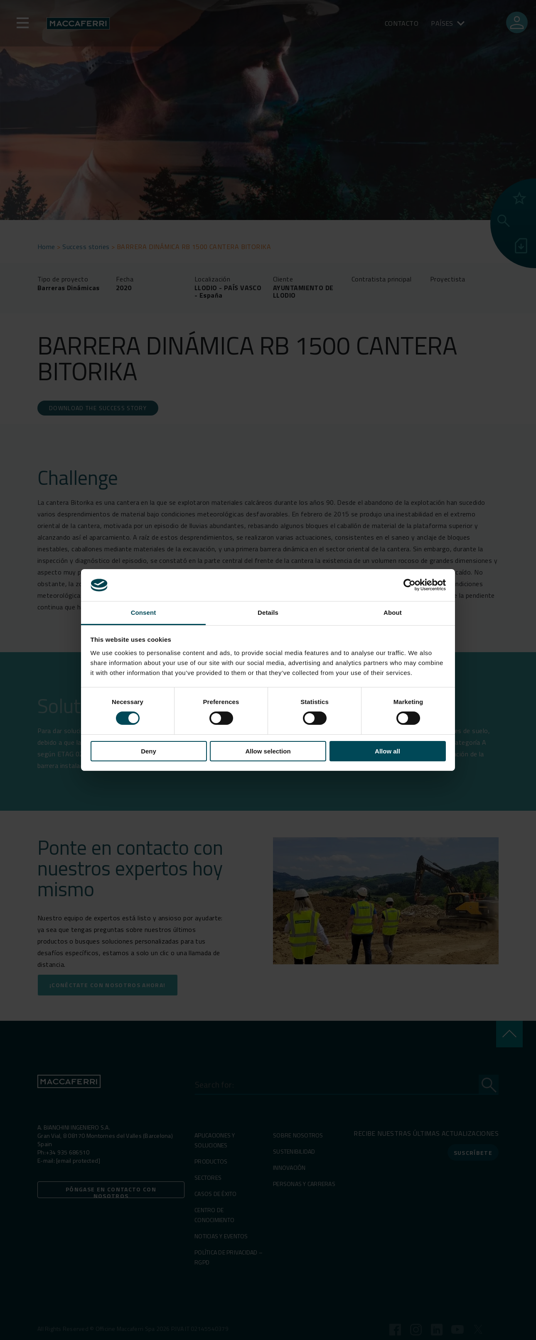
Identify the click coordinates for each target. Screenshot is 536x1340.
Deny (148, 751)
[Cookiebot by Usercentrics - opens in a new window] (409, 585)
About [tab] (393, 612)
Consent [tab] (143, 612)
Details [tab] (268, 612)
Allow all (387, 751)
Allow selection (267, 751)
